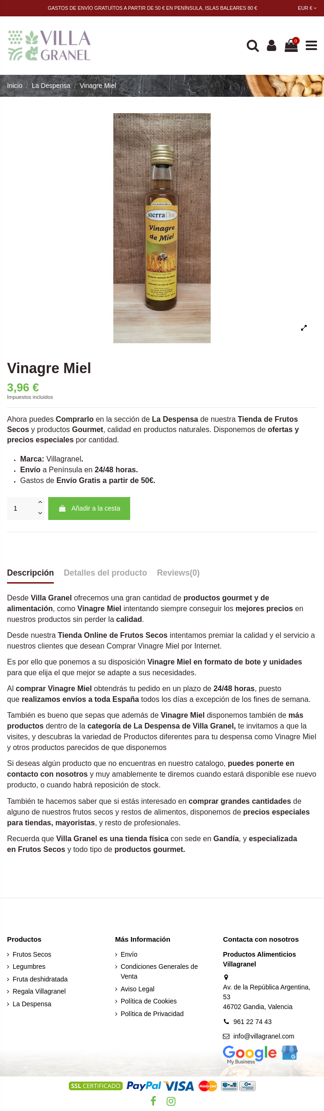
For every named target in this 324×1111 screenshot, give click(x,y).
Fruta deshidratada (40, 979)
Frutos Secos (41, 849)
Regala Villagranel (39, 991)
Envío (129, 954)
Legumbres (29, 966)
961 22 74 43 (252, 1021)
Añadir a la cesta (89, 508)
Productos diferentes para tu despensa (189, 737)
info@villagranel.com (263, 1036)
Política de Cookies (149, 1001)
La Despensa (32, 1004)
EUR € (307, 8)
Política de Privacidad (152, 1013)
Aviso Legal (138, 989)
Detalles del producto (105, 572)
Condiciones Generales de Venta (159, 971)
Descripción (30, 572)
